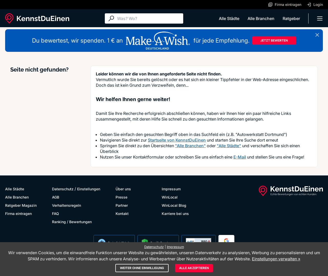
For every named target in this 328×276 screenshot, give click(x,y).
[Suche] (149, 18)
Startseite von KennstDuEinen (177, 140)
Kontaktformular (148, 157)
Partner (122, 205)
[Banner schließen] (317, 35)
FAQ (55, 213)
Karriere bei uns (175, 213)
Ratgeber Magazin (21, 205)
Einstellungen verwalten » (276, 258)
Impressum (171, 189)
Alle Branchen (261, 18)
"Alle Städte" (229, 145)
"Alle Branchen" (190, 145)
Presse (121, 197)
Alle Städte (229, 18)
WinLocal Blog (174, 205)
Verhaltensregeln (66, 205)
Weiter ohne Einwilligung (142, 268)
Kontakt (122, 213)
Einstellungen (88, 189)
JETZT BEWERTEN (274, 40)
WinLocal (170, 197)
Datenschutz (63, 189)
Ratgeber (291, 18)
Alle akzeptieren (194, 268)
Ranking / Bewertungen (72, 222)
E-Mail (239, 157)
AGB (55, 197)
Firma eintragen (18, 213)
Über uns (123, 189)
